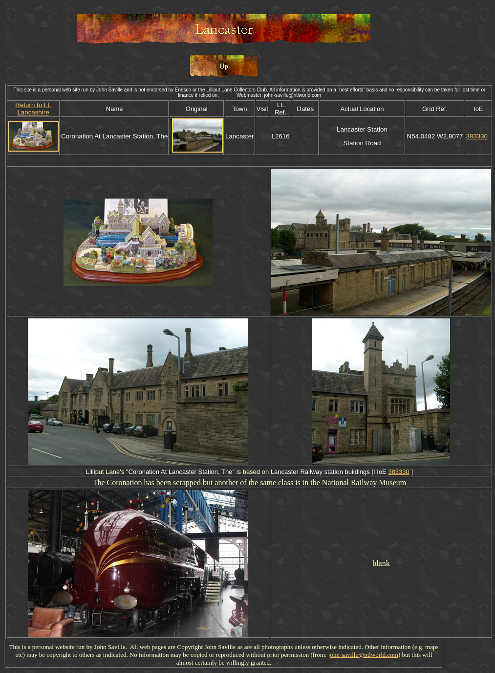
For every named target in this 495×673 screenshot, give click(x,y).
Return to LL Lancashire (33, 108)
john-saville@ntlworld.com (363, 654)
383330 (476, 136)
